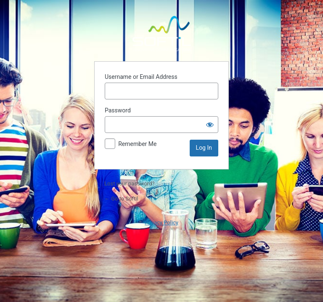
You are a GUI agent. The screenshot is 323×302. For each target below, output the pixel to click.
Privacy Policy (161, 222)
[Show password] (209, 124)
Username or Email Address (141, 76)
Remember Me (137, 144)
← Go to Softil (121, 198)
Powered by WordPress (161, 33)
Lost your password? (129, 183)
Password (118, 110)
